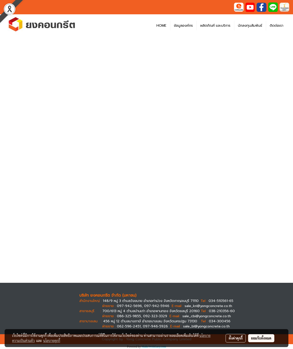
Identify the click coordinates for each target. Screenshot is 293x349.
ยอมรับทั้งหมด (261, 338)
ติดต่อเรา (276, 25)
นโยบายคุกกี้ (51, 340)
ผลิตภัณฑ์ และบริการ (215, 25)
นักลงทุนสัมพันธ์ (250, 25)
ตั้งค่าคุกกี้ (236, 338)
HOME (161, 25)
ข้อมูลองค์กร (183, 25)
